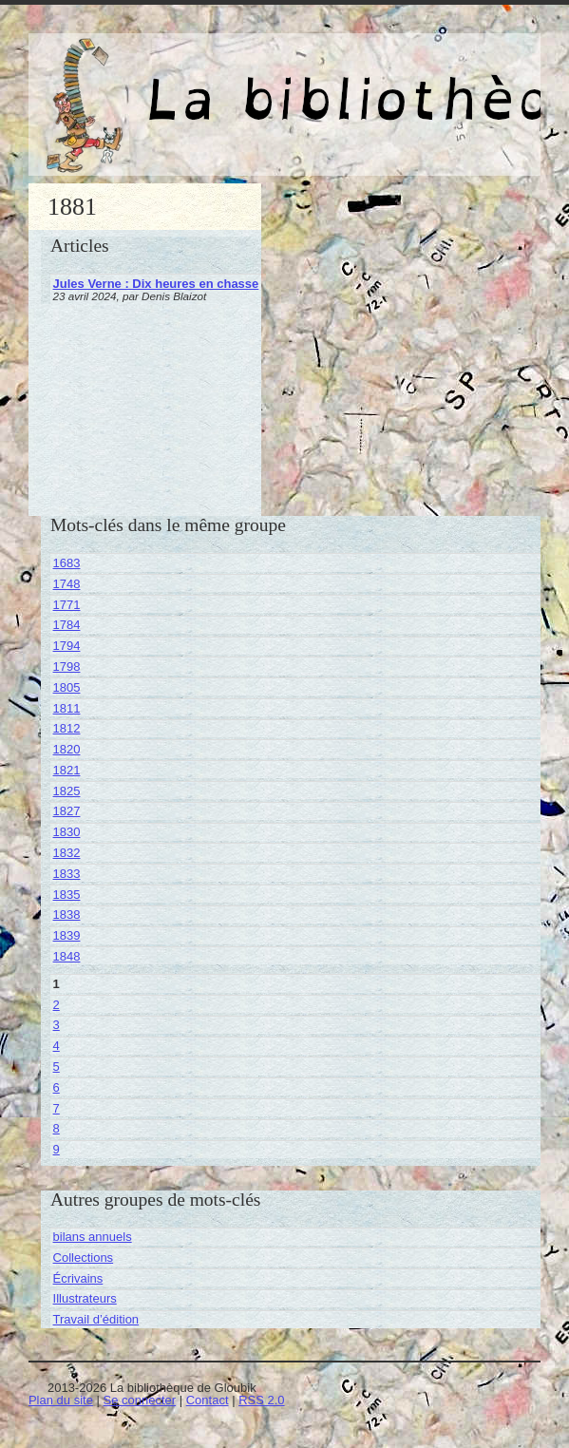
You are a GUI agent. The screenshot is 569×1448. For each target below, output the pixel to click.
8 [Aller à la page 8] (56, 1128)
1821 (67, 770)
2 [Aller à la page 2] (56, 1005)
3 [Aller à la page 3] (56, 1025)
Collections (83, 1257)
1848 (67, 956)
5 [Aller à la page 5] (56, 1066)
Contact (207, 1400)
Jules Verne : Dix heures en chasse (156, 283)
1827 (67, 811)
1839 (67, 935)
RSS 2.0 (261, 1400)
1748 (67, 584)
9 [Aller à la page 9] (56, 1149)
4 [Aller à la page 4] (56, 1045)
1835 (67, 894)
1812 (67, 728)
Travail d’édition (96, 1319)
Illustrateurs (85, 1298)
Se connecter (139, 1400)
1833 (67, 874)
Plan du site (60, 1400)
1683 (67, 563)
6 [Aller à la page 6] (56, 1087)
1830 (67, 832)
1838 (67, 914)
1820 (67, 749)
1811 (67, 708)
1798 (67, 666)
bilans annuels (92, 1236)
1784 (67, 625)
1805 (67, 687)
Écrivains (78, 1278)
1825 (67, 791)
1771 (67, 605)
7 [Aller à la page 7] (56, 1108)
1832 (67, 853)
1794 (67, 645)
